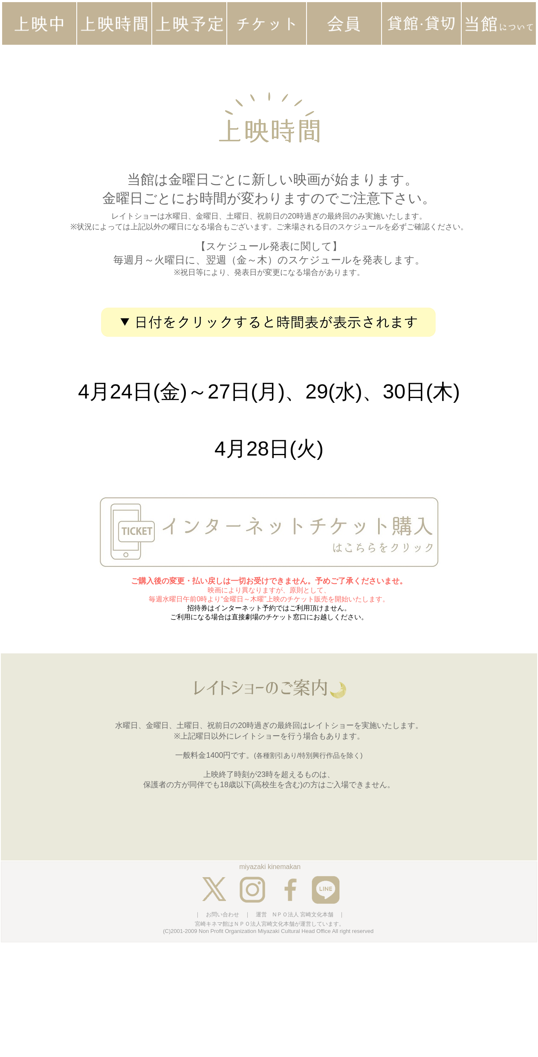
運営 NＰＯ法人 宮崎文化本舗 (294, 914)
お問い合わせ (222, 914)
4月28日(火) (269, 448)
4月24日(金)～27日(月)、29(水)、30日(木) (269, 391)
